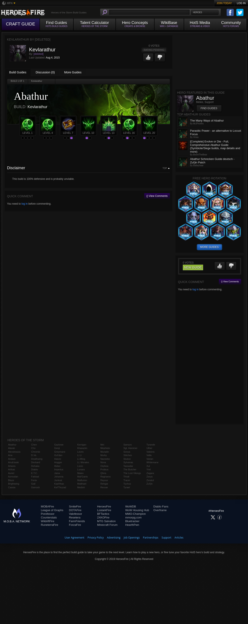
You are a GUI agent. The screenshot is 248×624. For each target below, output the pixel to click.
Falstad (35, 476)
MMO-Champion (135, 513)
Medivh (81, 487)
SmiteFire (75, 506)
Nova (103, 462)
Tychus (127, 483)
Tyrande (151, 444)
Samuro (127, 444)
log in (24, 203)
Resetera (75, 517)
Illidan (57, 466)
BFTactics (103, 513)
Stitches (127, 455)
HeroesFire (104, 506)
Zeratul (150, 480)
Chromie (35, 451)
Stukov (127, 459)
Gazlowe (58, 444)
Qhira (103, 473)
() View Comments (156, 195)
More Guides (72, 72)
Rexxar (104, 487)
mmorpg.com (133, 517)
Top (165, 168)
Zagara (150, 473)
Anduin (12, 459)
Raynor (104, 480)
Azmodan (13, 476)
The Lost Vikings (132, 473)
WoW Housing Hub (137, 510)
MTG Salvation (106, 521)
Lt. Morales (83, 462)
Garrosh (35, 487)
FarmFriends (77, 521)
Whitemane (153, 462)
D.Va (33, 455)
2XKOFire (103, 517)
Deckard (35, 462)
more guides (209, 247)
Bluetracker (132, 521)
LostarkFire (104, 510)
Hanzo (57, 459)
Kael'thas (59, 483)
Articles (179, 537)
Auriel (11, 473)
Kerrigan (81, 444)
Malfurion (82, 480)
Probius (104, 469)
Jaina (57, 473)
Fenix (34, 480)
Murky (103, 455)
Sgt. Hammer (130, 448)
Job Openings (132, 537)
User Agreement (74, 537)
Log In (241, 3)
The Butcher (129, 469)
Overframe (160, 510)
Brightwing (13, 483)
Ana (10, 455)
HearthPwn (132, 524)
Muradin (104, 451)
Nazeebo (105, 459)
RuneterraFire (49, 524)
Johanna (58, 476)
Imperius (58, 469)
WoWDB (130, 506)
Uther (149, 448)
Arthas (11, 469)
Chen (34, 444)
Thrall (126, 476)
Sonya (126, 451)
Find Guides (209, 108)
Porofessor (47, 513)
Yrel (149, 469)
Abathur (12, 444)
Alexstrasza (14, 451)
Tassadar (128, 466)
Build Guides (17, 72)
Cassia (12, 487)
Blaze (11, 480)
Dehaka (35, 466)
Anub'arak (13, 462)
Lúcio (80, 466)
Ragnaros (105, 476)
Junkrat (58, 480)
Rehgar (104, 483)
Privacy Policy (96, 537)
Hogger (58, 462)
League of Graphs (52, 510)
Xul (148, 466)
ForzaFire (75, 524)
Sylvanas (128, 462)
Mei (102, 444)
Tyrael (126, 487)
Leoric (80, 451)
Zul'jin (150, 483)
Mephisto (105, 448)
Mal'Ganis (82, 476)
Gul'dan (58, 455)
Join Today (224, 3)
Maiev (80, 473)
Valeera (151, 451)
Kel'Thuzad (60, 487)
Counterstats (49, 517)
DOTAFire (75, 510)
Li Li (79, 455)
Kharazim (82, 448)
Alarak (11, 448)
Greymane (59, 451)
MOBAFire (47, 506)
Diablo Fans (160, 506)
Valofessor (75, 513)
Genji (57, 448)
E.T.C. (34, 473)
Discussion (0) (45, 72)
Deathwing (36, 459)
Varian (150, 459)
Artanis (12, 466)
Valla (149, 455)
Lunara (81, 469)
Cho (33, 448)
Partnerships (150, 537)
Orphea (104, 466)
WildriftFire (47, 521)
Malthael (81, 483)
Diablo (34, 469)
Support (166, 537)
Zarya (150, 476)
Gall (33, 483)
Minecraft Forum (107, 524)
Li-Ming (81, 459)
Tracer (126, 480)
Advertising (114, 537)
